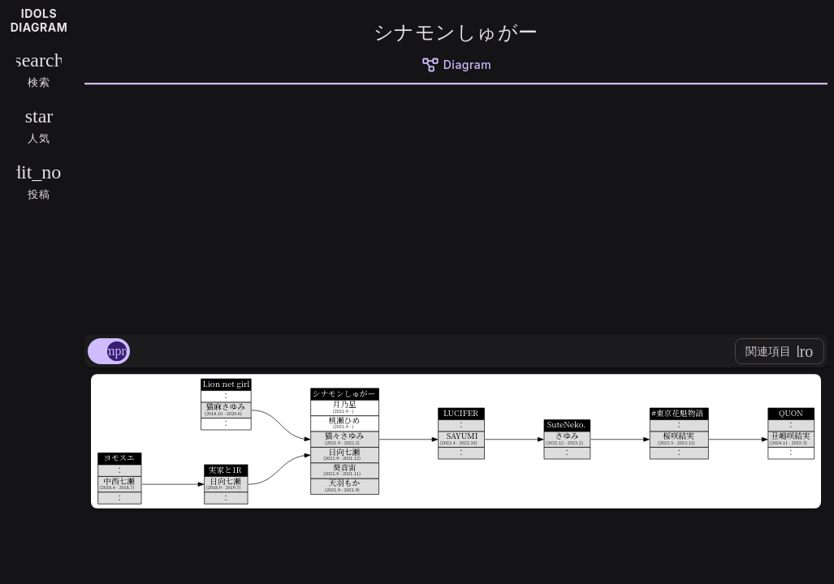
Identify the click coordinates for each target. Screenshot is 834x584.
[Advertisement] (456, 206)
